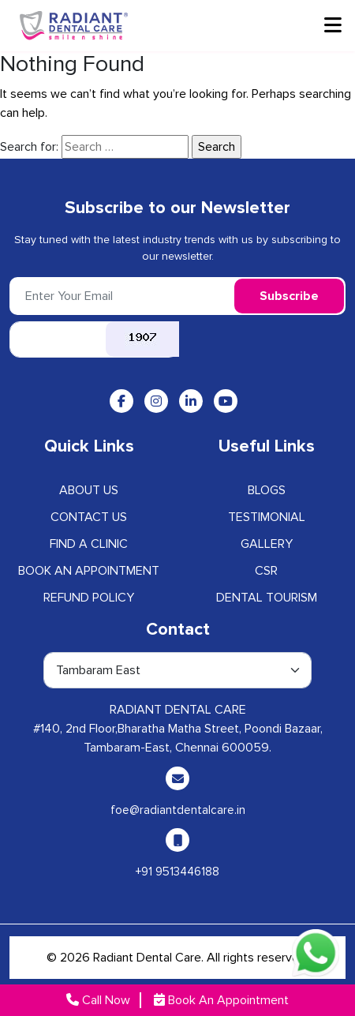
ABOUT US (88, 490)
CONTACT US (88, 517)
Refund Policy (88, 597)
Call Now (98, 1000)
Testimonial (266, 517)
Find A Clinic (89, 544)
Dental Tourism (266, 597)
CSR (266, 571)
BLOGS (267, 490)
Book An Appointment (221, 1000)
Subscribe (289, 296)
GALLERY (267, 544)
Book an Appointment (88, 571)
